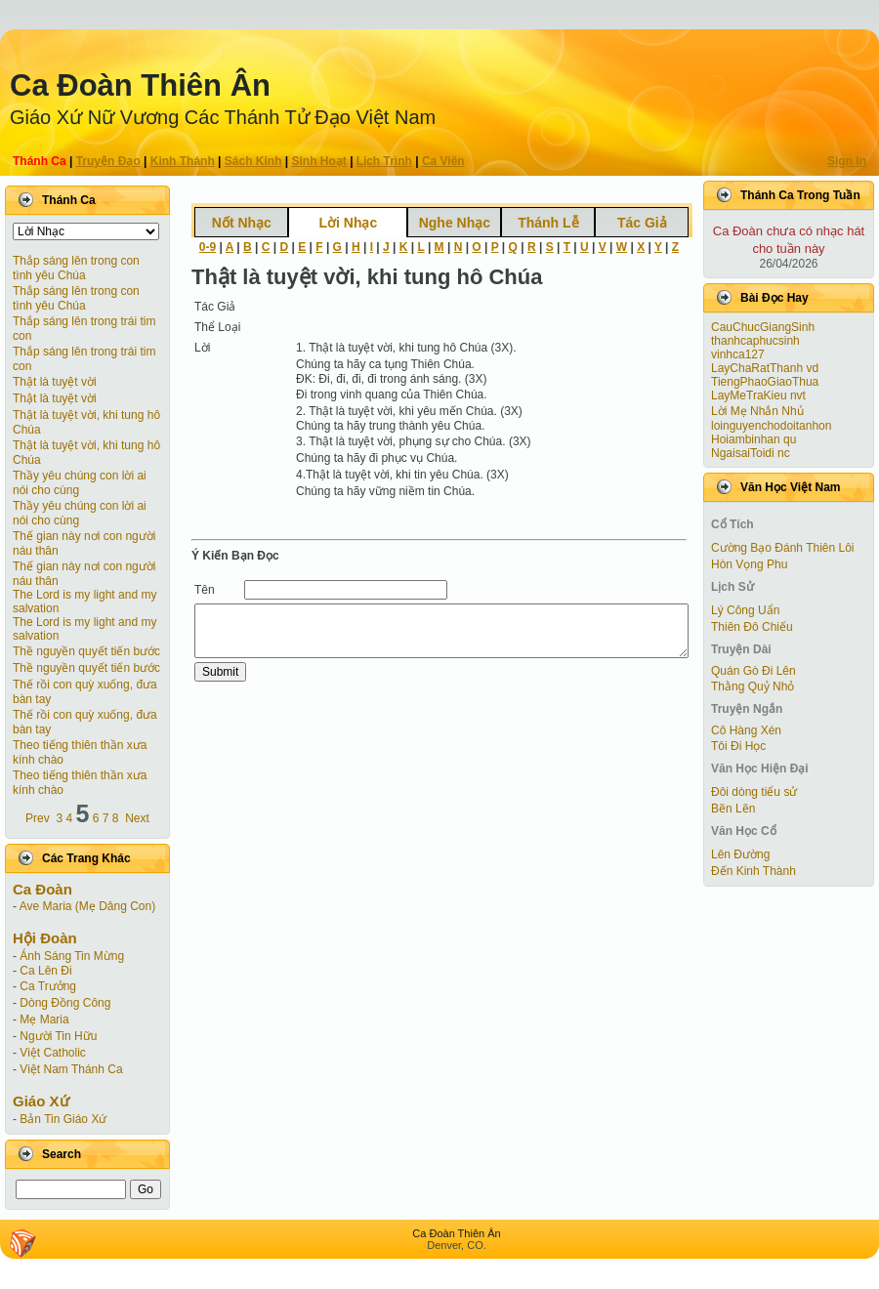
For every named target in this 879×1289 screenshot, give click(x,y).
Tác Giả (642, 222)
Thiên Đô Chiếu (752, 627)
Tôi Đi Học (738, 746)
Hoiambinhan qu (753, 439)
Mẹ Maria (44, 1019)
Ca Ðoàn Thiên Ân (140, 85)
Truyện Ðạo (108, 161)
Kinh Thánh (182, 161)
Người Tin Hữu (58, 1036)
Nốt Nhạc (242, 222)
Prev (37, 818)
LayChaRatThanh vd (764, 368)
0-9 (207, 247)
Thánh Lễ (548, 222)
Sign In (846, 161)
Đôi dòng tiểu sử (754, 792)
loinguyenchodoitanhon (771, 426)
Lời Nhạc (347, 222)
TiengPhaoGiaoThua (764, 382)
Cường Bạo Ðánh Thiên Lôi (783, 548)
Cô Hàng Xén (746, 730)
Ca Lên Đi (45, 970)
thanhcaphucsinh (755, 341)
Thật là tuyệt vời (55, 382)
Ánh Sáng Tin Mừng (72, 956)
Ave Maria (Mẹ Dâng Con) (88, 906)
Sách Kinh (253, 161)
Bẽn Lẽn (733, 808)
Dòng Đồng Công (65, 1003)
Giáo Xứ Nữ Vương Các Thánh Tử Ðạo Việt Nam (223, 117)
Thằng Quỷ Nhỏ (752, 686)
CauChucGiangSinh (763, 327)
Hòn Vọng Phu (749, 564)
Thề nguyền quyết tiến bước (86, 651)
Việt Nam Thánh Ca (71, 1069)
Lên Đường (740, 854)
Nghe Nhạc (454, 222)
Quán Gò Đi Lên (753, 671)
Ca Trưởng (48, 986)
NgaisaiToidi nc (750, 453)
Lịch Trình (384, 161)
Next (137, 818)
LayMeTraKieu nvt (758, 395)
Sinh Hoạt (319, 161)
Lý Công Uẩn (745, 610)
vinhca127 (738, 354)
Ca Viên (443, 161)
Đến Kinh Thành (753, 871)
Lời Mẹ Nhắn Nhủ (757, 411)
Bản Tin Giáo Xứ (63, 1119)
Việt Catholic (52, 1053)
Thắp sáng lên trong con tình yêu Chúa (76, 268)
